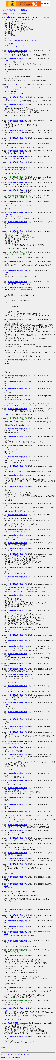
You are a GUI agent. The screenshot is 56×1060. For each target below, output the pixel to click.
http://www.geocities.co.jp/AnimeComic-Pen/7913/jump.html (22, 88)
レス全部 (18, 1054)
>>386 (6, 1038)
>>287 (6, 60)
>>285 (6, 86)
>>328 (6, 516)
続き (28, 1050)
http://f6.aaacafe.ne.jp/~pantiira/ (14, 46)
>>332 (6, 578)
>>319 (6, 438)
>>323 (6, 488)
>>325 (6, 468)
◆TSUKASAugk (17, 84)
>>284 (6, 71)
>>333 (6, 569)
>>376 (6, 934)
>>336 (6, 597)
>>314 (6, 383)
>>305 (6, 224)
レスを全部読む (21, 10)
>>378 (6, 943)
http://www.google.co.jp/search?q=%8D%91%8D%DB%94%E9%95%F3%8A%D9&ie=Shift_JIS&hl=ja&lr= (27, 420)
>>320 (6, 458)
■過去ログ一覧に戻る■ (8, 10)
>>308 (6, 272)
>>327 (6, 505)
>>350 (6, 704)
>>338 (6, 612)
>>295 (6, 145)
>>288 (6, 106)
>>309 (6, 361)
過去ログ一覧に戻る (7, 1054)
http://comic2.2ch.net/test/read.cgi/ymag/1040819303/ (20, 40)
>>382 (6, 989)
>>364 (6, 845)
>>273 (9, 442)
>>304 (10, 214)
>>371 (6, 879)
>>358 (6, 775)
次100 (27, 1054)
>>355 (6, 749)
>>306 (6, 263)
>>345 (6, 687)
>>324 (6, 477)
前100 (23, 1054)
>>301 (6, 214)
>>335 (6, 586)
